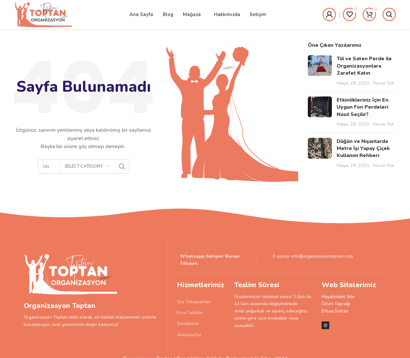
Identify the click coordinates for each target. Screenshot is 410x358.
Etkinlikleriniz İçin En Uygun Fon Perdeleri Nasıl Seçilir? (363, 107)
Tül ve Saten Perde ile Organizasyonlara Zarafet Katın (364, 66)
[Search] (389, 14)
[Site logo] (43, 14)
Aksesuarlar (189, 335)
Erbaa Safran (335, 311)
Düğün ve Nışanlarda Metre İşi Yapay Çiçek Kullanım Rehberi (363, 148)
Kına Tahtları (190, 313)
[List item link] (217, 260)
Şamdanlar (188, 324)
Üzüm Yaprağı (336, 304)
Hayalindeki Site (338, 297)
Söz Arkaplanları (194, 302)
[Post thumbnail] (320, 71)
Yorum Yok (383, 83)
